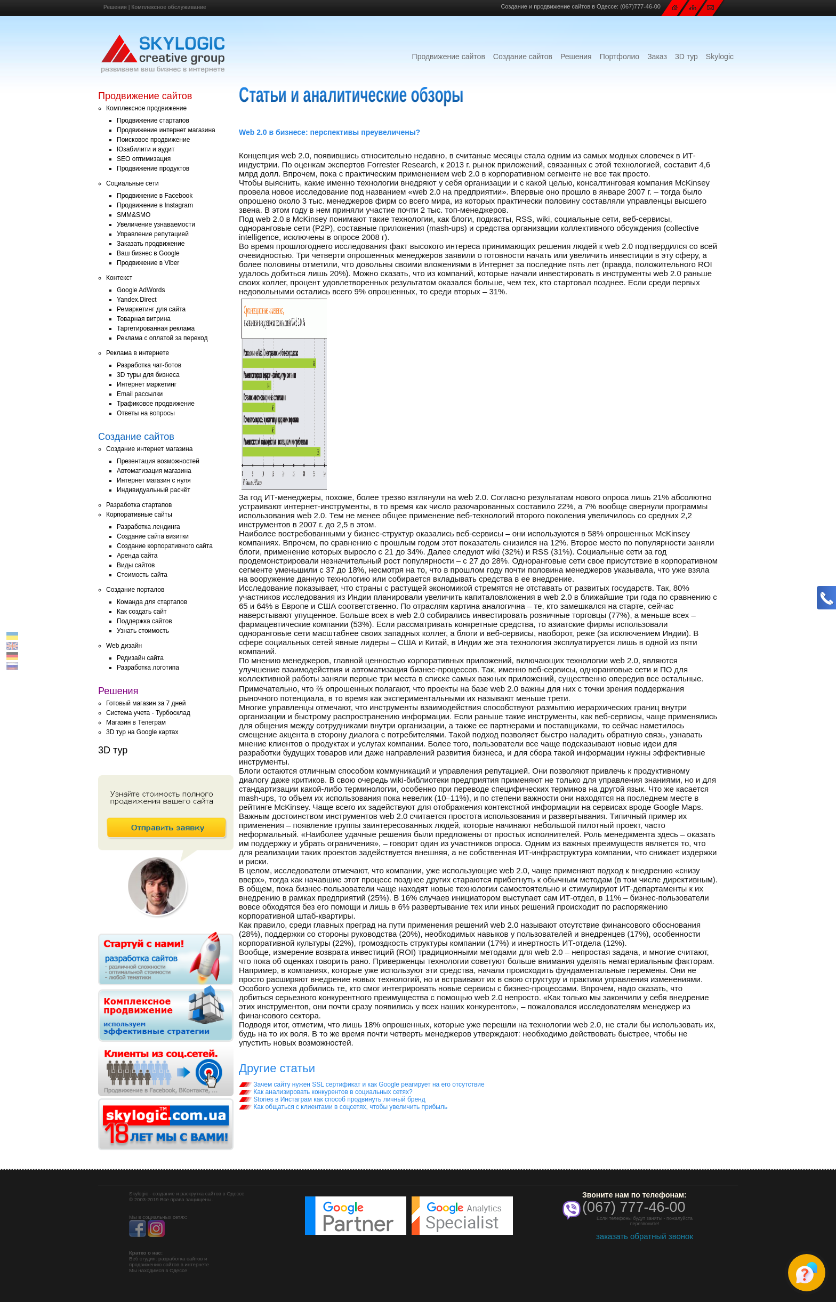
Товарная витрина (144, 319)
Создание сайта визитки (153, 536)
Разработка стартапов (139, 505)
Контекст (119, 278)
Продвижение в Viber (148, 263)
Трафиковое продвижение (156, 403)
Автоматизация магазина (154, 471)
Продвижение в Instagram (155, 205)
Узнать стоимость (143, 630)
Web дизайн (124, 645)
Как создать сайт (142, 611)
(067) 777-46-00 (634, 1207)
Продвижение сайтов (448, 56)
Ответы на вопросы (146, 413)
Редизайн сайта (140, 658)
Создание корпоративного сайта (165, 546)
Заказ (657, 56)
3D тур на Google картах (142, 732)
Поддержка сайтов (144, 621)
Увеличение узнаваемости (156, 224)
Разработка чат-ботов (149, 365)
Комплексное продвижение (146, 108)
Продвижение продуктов (153, 168)
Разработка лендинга (148, 527)
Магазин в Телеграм (136, 722)
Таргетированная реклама (156, 328)
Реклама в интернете (137, 353)
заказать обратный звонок (644, 1236)
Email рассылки (140, 394)
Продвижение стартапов (153, 120)
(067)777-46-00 (640, 6)
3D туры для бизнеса (148, 375)
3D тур (686, 56)
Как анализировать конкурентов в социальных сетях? (326, 1092)
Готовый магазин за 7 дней (146, 703)
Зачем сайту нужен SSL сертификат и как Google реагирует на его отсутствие (362, 1084)
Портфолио (620, 56)
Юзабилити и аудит (146, 149)
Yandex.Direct (136, 299)
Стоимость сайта (142, 574)
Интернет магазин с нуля (154, 480)
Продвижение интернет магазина (166, 130)
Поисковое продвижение (153, 139)
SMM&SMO (133, 215)
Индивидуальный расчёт (153, 490)
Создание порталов (135, 589)
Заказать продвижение (150, 243)
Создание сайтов (522, 56)
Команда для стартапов (152, 602)
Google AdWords (141, 290)
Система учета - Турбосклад (148, 713)
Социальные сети (132, 183)
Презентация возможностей (158, 461)
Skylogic (720, 56)
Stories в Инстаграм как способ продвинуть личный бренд (332, 1099)
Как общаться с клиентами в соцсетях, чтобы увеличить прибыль (343, 1107)
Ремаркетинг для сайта (151, 309)
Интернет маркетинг (146, 384)
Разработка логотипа (148, 667)
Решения (115, 7)
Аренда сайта (137, 555)
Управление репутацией (153, 234)
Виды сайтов (136, 565)
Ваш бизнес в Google (148, 253)
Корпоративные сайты (139, 514)
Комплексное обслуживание (168, 7)
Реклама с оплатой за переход (162, 338)
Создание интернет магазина (149, 449)
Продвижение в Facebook (154, 195)
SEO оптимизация (144, 159)
